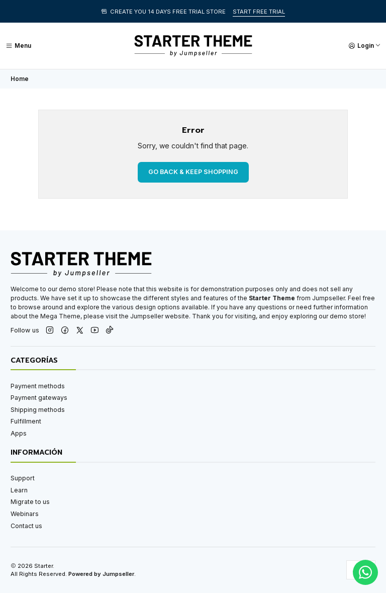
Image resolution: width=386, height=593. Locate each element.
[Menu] (18, 45)
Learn (19, 490)
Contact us (26, 526)
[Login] (364, 45)
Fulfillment (26, 421)
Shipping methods (38, 409)
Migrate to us (30, 501)
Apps (19, 433)
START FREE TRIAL (259, 11)
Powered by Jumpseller (101, 573)
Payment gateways (39, 397)
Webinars (25, 514)
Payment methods (38, 386)
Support (23, 478)
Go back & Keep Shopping (193, 172)
